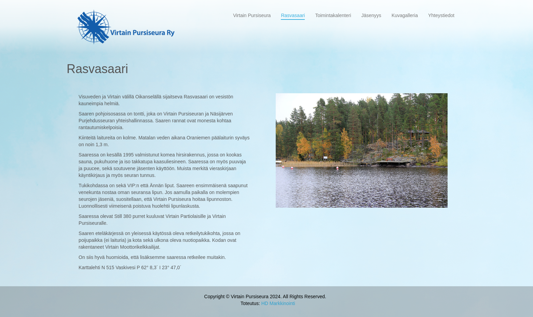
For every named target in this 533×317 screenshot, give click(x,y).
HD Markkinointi (278, 303)
